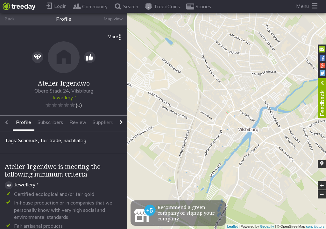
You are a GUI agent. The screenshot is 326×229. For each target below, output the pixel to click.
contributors (315, 226)
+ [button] (322, 185)
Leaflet (232, 226)
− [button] (322, 194)
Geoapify (267, 226)
